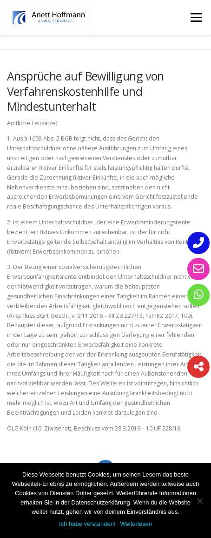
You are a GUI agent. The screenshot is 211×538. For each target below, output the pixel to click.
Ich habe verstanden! (87, 523)
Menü (195, 17)
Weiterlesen (136, 523)
